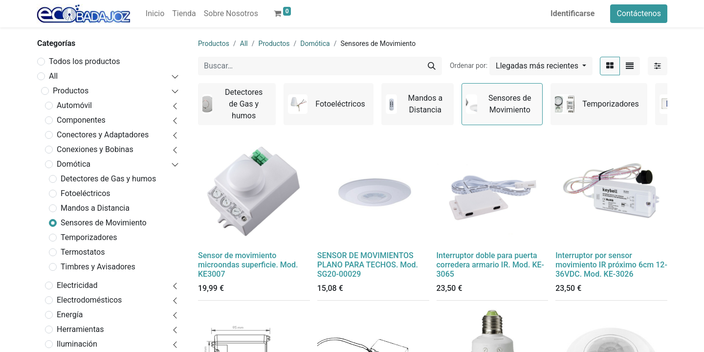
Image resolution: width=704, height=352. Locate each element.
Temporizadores (89, 237)
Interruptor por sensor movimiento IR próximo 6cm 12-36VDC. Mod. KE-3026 (611, 265)
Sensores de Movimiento (104, 222)
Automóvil (74, 105)
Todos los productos (84, 61)
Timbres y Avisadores (98, 266)
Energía (70, 314)
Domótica (73, 164)
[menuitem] (155, 13)
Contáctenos (638, 13)
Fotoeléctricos (85, 193)
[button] (541, 66)
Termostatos (83, 252)
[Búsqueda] (431, 66)
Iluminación (77, 344)
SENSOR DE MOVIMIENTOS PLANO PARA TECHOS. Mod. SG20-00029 (367, 265)
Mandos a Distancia (95, 208)
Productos (70, 90)
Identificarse (572, 13)
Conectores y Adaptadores (103, 134)
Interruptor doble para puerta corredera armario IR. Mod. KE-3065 (490, 265)
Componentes (81, 120)
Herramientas (80, 329)
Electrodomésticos (89, 300)
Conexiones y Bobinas (95, 149)
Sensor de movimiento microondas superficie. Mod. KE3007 (248, 265)
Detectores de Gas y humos (108, 178)
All (53, 76)
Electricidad (77, 285)
